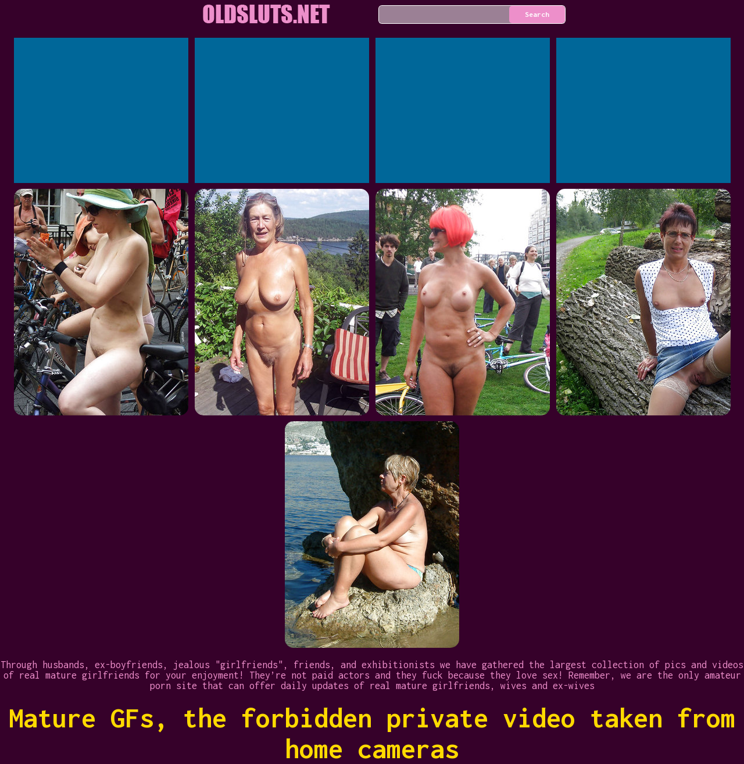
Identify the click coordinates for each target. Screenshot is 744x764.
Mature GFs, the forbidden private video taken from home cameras (372, 733)
